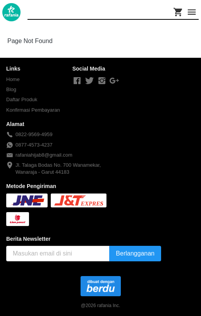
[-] (77, 81)
